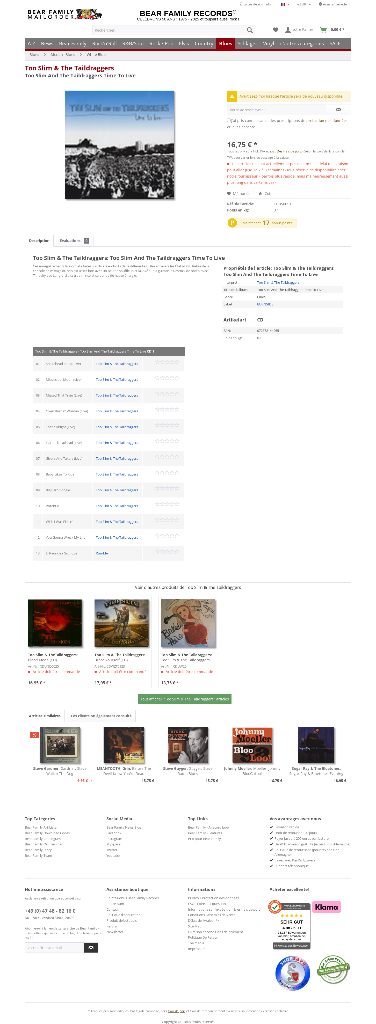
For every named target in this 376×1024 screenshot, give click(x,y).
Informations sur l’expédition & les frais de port (224, 909)
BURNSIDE (265, 304)
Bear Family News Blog (123, 827)
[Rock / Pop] (161, 43)
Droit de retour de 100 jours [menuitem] (295, 832)
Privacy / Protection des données (213, 898)
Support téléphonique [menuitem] (291, 866)
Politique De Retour (203, 937)
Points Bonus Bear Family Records (132, 898)
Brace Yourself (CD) (120, 657)
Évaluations (74, 241)
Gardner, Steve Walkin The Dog (59, 771)
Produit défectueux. (121, 920)
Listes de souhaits (255, 4)
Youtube (113, 855)
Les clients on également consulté (101, 715)
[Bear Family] (72, 43)
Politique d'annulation (123, 914)
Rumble (102, 553)
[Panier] (333, 30)
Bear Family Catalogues (43, 838)
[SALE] (335, 43)
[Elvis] (184, 43)
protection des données (327, 120)
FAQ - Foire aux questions (207, 903)
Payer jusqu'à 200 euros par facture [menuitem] (301, 838)
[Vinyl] (268, 43)
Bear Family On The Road (44, 844)
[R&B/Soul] (133, 43)
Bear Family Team (38, 855)
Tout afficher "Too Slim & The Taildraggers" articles (184, 699)
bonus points (282, 223)
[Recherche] (249, 30)
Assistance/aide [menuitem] (333, 4)
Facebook (113, 833)
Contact (112, 909)
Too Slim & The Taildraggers (69, 68)
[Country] (204, 43)
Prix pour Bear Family (204, 838)
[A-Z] (31, 43)
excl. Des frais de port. (286, 151)
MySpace (113, 844)
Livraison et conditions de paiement (215, 932)
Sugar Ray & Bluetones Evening (316, 771)
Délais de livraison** (203, 920)
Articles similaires (45, 715)
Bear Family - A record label (208, 827)
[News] (47, 43)
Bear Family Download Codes (47, 833)
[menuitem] (173, 30)
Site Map (194, 926)
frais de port (176, 1011)
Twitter (111, 849)
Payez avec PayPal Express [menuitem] (294, 860)
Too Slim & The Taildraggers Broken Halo (186, 657)
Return (111, 926)
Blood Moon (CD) (53, 657)
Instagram (114, 838)
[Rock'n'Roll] (104, 43)
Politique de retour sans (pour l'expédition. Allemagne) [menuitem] (307, 852)
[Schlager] (247, 43)
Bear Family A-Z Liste (40, 827)
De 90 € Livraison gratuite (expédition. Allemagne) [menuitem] (312, 844)
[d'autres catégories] (302, 43)
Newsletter (114, 932)
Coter (266, 193)
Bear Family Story (38, 849)
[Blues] (225, 43)
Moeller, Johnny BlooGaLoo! (252, 771)
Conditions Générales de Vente (211, 914)
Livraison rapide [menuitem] (286, 827)
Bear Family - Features (205, 833)
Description (39, 240)
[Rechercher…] (173, 30)
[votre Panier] (299, 30)
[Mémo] (275, 30)
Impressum (197, 948)
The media (196, 943)
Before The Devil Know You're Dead (124, 771)
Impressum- (115, 903)
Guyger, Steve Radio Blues (188, 771)
